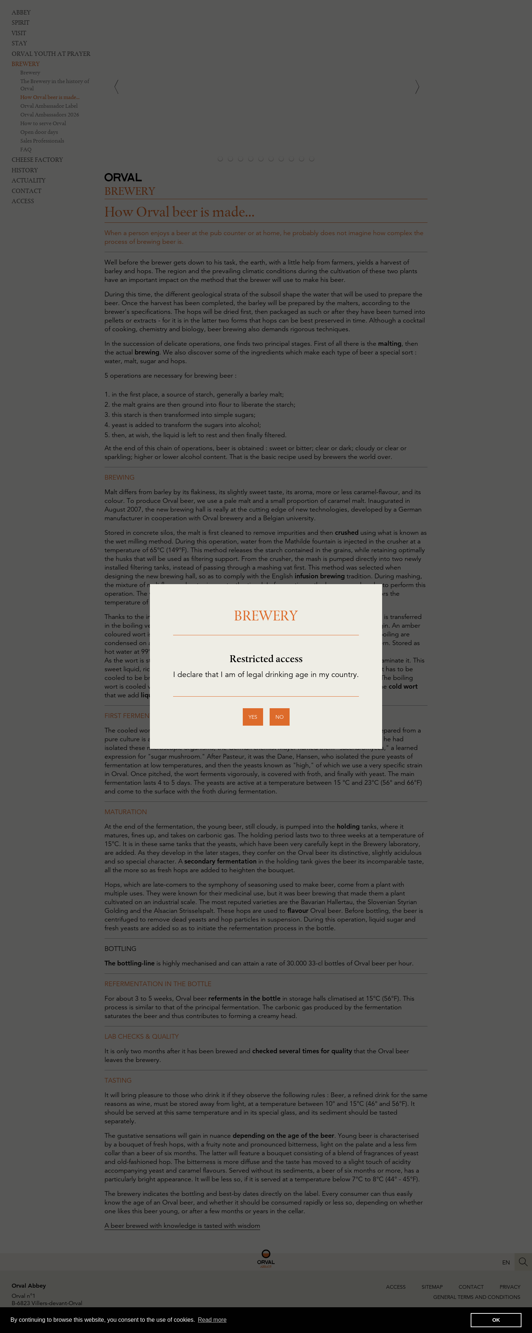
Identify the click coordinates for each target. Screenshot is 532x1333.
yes (253, 717)
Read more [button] (212, 1320)
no (279, 717)
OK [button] (496, 1320)
